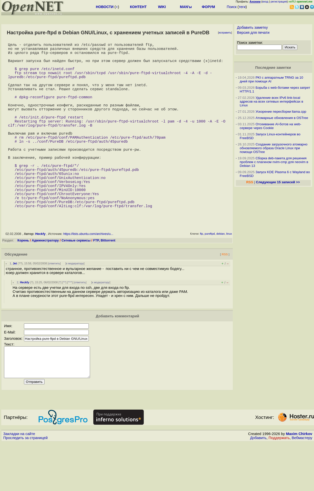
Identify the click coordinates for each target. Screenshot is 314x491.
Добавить (258, 486)
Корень (23, 283)
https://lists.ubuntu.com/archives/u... (88, 276)
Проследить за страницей (25, 486)
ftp (201, 276)
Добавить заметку (252, 27)
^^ (64, 324)
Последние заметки (273, 68)
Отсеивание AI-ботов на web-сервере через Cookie (270, 126)
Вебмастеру (302, 486)
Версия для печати (253, 32)
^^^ (70, 324)
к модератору (75, 305)
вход (265, 1)
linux (229, 276)
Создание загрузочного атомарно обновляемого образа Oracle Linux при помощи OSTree (273, 148)
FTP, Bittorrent (104, 283)
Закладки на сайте (19, 482)
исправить (225, 32)
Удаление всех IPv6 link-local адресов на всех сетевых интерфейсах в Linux (271, 101)
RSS (225, 296)
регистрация (279, 1)
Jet (15, 305)
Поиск (232, 7)
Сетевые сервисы (76, 283)
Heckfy (40, 276)
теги (242, 7)
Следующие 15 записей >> (278, 182)
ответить (54, 305)
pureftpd (210, 276)
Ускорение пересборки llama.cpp (280, 111)
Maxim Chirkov (299, 482)
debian (220, 276)
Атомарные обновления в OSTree (281, 118)
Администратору (45, 283)
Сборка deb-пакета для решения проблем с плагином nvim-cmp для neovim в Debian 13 (274, 162)
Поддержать (279, 486)
